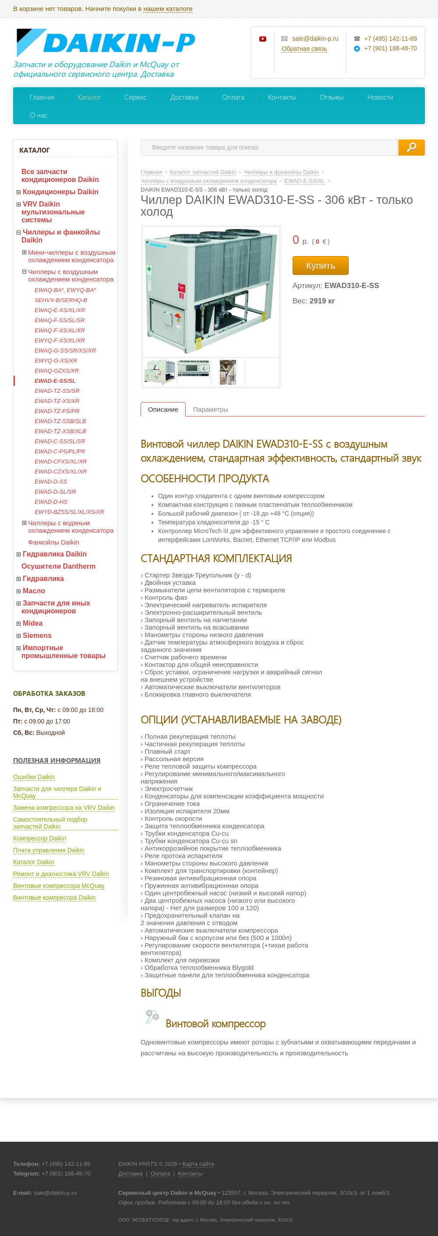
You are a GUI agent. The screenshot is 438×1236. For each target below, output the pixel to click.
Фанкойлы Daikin (53, 542)
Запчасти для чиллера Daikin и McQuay (57, 792)
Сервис (135, 96)
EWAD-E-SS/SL (55, 381)
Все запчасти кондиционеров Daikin (60, 175)
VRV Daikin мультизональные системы (53, 212)
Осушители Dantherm (58, 566)
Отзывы (332, 96)
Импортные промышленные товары (63, 651)
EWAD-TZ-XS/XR (57, 401)
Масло (34, 591)
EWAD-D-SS (51, 481)
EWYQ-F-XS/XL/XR (60, 340)
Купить (320, 265)
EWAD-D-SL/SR (55, 491)
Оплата (233, 96)
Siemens (37, 635)
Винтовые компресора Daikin (54, 897)
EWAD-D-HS (51, 502)
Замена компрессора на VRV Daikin (64, 807)
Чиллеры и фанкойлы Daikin (60, 236)
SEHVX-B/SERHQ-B (61, 300)
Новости (380, 96)
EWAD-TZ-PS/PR (57, 411)
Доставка (184, 96)
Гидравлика (43, 578)
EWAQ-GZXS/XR (57, 370)
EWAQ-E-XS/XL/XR (60, 310)
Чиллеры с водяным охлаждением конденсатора (70, 526)
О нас (38, 114)
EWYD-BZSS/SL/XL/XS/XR (69, 512)
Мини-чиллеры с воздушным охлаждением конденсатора (72, 256)
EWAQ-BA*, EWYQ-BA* (65, 290)
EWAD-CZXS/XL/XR (61, 471)
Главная (42, 96)
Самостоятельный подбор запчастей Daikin (50, 823)
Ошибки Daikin (34, 776)
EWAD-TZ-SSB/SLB (60, 421)
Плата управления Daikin (49, 850)
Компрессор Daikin (39, 838)
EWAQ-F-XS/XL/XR (60, 330)
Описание (163, 409)
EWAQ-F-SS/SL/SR (60, 320)
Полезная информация (57, 760)
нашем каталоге (167, 8)
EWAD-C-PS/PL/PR (60, 451)
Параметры (210, 409)
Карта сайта (198, 1164)
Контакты (282, 96)
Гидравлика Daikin (55, 554)
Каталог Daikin (33, 862)
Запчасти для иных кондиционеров (55, 607)
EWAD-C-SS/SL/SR (60, 441)
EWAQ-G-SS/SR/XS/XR (65, 350)
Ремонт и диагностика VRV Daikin (61, 873)
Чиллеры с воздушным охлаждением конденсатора (70, 275)
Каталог (89, 96)
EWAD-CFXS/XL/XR (61, 461)
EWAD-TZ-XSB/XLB (60, 431)
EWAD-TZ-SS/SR (57, 391)
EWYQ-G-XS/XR (56, 360)
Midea (32, 623)
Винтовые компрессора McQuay (58, 885)
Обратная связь (304, 48)
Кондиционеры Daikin (61, 192)
